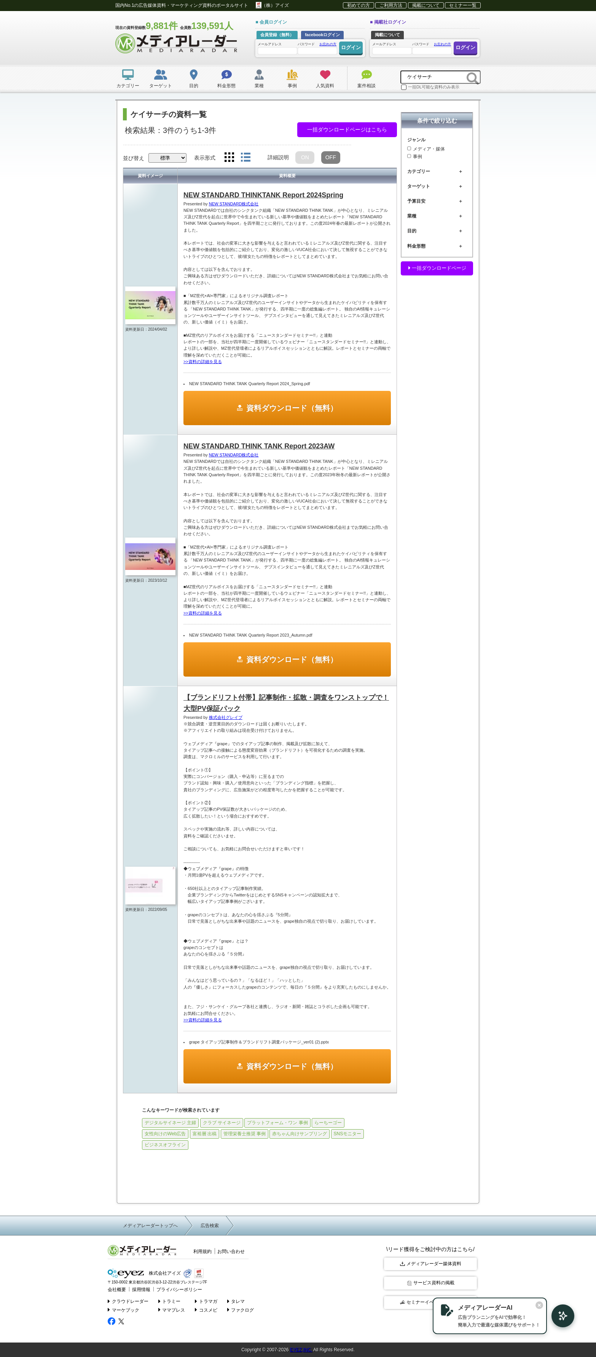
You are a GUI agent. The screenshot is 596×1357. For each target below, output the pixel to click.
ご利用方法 (390, 5)
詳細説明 (278, 157)
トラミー (169, 1300)
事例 (414, 156)
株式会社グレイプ (225, 717)
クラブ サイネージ (222, 1122)
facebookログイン (322, 34)
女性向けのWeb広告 (165, 1133)
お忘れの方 (327, 44)
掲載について (426, 5)
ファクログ (240, 1309)
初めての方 (358, 5)
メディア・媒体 (426, 149)
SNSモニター (348, 1133)
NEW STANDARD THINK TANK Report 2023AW (259, 446)
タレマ (236, 1300)
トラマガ (206, 1300)
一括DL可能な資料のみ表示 (430, 87)
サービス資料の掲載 (430, 1282)
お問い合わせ (231, 1251)
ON (305, 157)
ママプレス (171, 1309)
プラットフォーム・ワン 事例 (277, 1122)
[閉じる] (530, 1304)
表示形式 (204, 158)
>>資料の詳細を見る (202, 361)
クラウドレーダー (128, 1300)
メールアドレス (277, 48)
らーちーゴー (328, 1122)
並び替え (133, 158)
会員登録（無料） (277, 34)
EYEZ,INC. (301, 1349)
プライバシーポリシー (174, 1289)
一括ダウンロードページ (437, 268)
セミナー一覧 (462, 5)
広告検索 (210, 1225)
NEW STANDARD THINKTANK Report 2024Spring (263, 195)
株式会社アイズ (143, 1273)
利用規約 (202, 1251)
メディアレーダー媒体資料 (430, 1263)
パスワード (317, 48)
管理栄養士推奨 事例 (244, 1133)
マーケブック (123, 1309)
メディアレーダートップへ (150, 1225)
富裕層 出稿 (205, 1133)
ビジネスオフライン (165, 1144)
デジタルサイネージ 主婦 (170, 1122)
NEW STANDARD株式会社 (234, 204)
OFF (330, 157)
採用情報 (139, 1289)
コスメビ (206, 1309)
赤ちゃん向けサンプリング (299, 1133)
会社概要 (116, 1289)
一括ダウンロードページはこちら (347, 129)
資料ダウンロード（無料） (292, 408)
